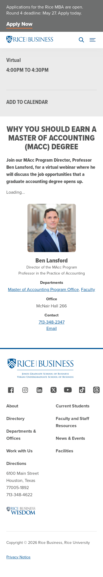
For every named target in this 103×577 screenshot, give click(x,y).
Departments (51, 283)
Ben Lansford (51, 260)
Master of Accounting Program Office (43, 289)
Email (51, 328)
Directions (16, 463)
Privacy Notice (18, 557)
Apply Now (19, 24)
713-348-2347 (52, 322)
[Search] (81, 40)
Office (51, 299)
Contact (51, 315)
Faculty (88, 289)
